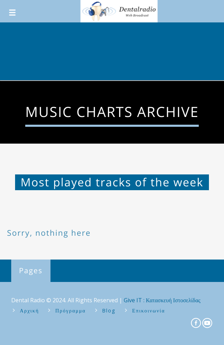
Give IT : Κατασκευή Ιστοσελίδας (162, 300)
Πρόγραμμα (70, 310)
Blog (109, 310)
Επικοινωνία (148, 310)
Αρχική (29, 310)
